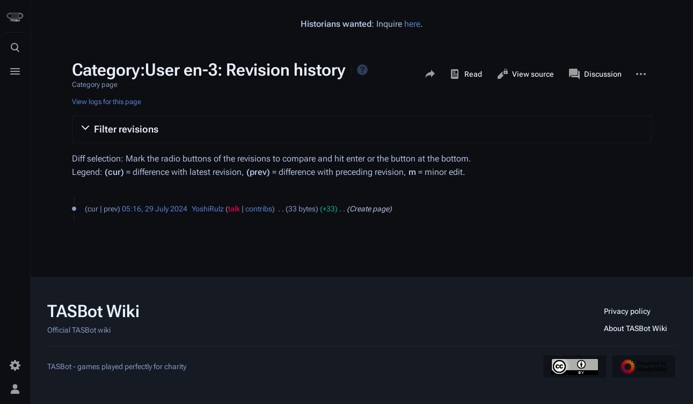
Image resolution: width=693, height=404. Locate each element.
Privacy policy (627, 311)
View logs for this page (106, 102)
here (412, 24)
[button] (362, 129)
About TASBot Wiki (635, 328)
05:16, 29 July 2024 (154, 208)
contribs (258, 208)
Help (362, 69)
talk (234, 208)
